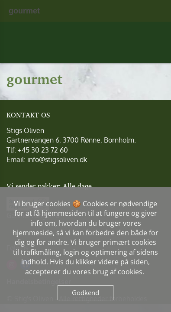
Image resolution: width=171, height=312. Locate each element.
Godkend (85, 292)
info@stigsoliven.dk (57, 159)
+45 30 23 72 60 (43, 150)
